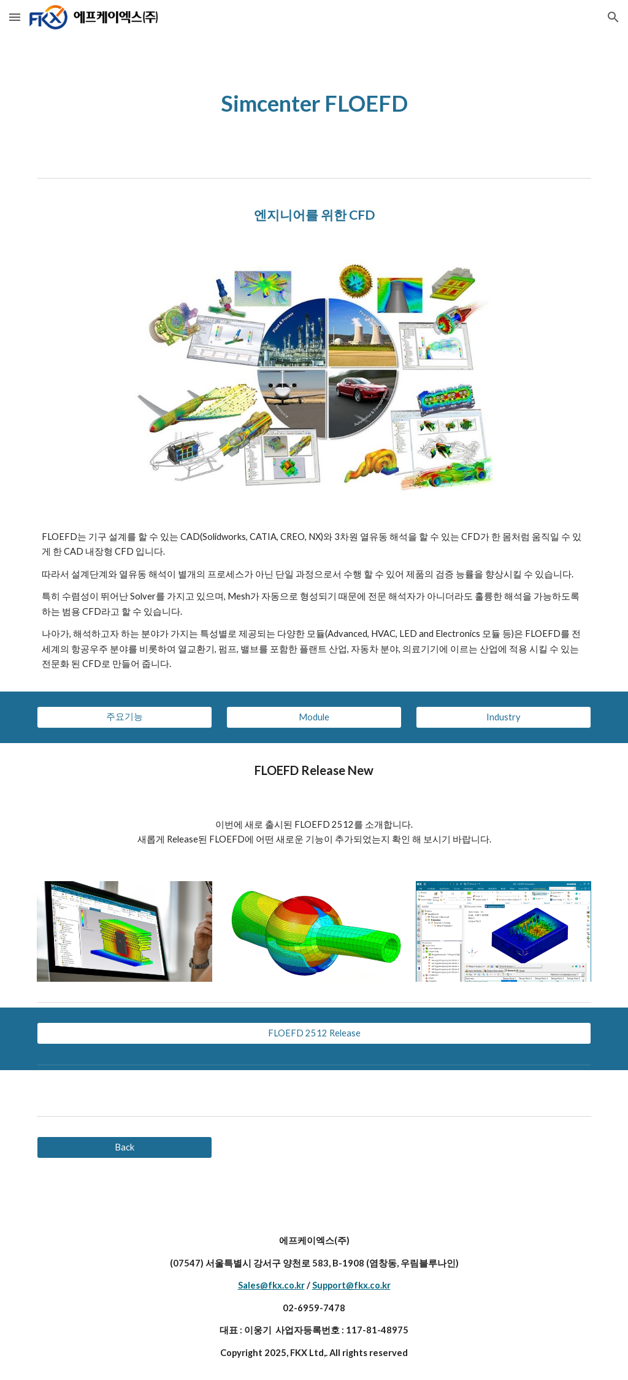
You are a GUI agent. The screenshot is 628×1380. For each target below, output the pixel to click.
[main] (314, 103)
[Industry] (503, 717)
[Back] (124, 1147)
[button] (14, 17)
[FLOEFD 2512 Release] (314, 1033)
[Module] (314, 717)
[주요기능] (124, 716)
